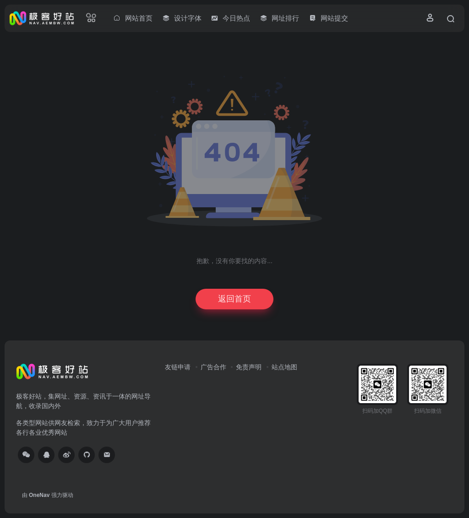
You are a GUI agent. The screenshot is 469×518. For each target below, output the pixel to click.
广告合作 (213, 367)
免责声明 (249, 367)
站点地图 (284, 367)
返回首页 (234, 298)
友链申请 (178, 367)
